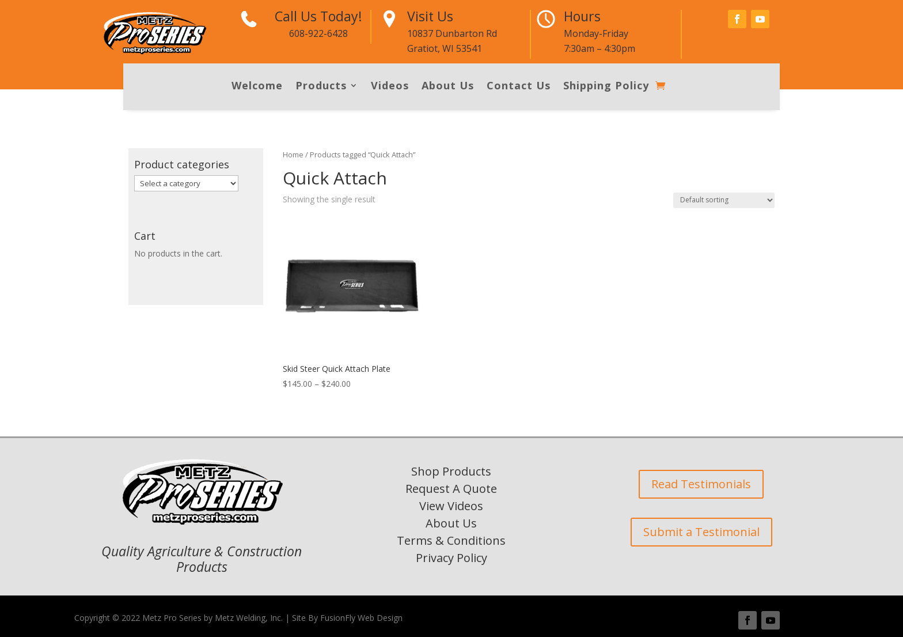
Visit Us (430, 16)
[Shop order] (724, 200)
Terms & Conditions (451, 540)
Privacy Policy (451, 558)
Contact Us (519, 86)
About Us (448, 86)
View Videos (451, 506)
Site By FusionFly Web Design (347, 617)
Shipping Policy (606, 86)
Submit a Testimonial (701, 532)
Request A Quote (451, 488)
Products (321, 86)
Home (293, 154)
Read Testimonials (701, 484)
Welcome (257, 86)
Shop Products (451, 471)
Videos (390, 86)
